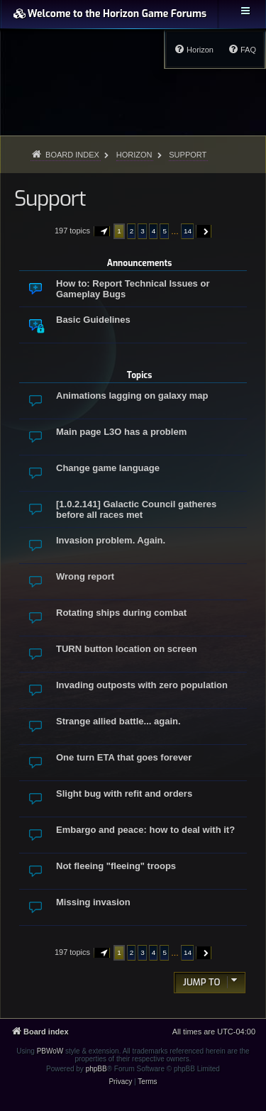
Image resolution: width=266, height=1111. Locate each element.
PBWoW (50, 1051)
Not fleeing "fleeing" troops (116, 866)
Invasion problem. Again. (110, 540)
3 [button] (142, 231)
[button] (102, 231)
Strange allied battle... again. (118, 721)
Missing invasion (93, 902)
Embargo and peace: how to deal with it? (145, 829)
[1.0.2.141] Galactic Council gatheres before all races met (136, 509)
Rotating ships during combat (121, 612)
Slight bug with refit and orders (124, 793)
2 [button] (132, 231)
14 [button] (188, 231)
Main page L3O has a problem (121, 431)
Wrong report (85, 576)
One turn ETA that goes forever (124, 757)
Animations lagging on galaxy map (132, 395)
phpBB (96, 1069)
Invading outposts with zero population (142, 685)
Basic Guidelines (93, 319)
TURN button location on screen (126, 648)
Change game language (108, 468)
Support (49, 198)
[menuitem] (242, 49)
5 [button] (164, 231)
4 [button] (154, 231)
